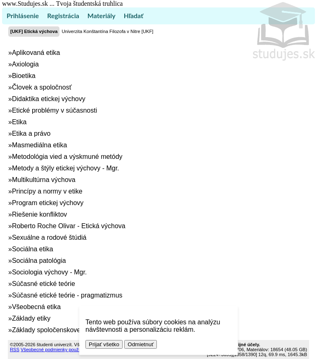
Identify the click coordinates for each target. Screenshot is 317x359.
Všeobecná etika (36, 306)
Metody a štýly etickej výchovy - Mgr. (65, 168)
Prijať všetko (104, 344)
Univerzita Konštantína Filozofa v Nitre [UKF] (107, 31)
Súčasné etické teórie (43, 283)
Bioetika (23, 75)
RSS (14, 349)
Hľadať (133, 15)
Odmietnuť (141, 344)
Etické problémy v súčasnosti (54, 110)
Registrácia (63, 15)
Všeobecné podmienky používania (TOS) (63, 349)
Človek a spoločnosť (42, 87)
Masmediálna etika (39, 145)
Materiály (102, 15)
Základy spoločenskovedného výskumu (69, 329)
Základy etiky (31, 318)
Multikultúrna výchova (44, 179)
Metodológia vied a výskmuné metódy (67, 156)
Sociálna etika (32, 249)
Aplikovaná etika (36, 52)
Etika (19, 121)
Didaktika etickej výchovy (48, 98)
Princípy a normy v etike (47, 191)
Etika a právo (31, 133)
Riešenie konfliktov (39, 214)
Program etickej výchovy (47, 202)
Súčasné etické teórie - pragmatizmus (67, 295)
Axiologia (25, 64)
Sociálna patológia (39, 260)
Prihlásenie (23, 15)
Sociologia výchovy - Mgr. (49, 272)
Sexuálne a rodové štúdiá (49, 237)
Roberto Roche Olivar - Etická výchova (68, 225)
